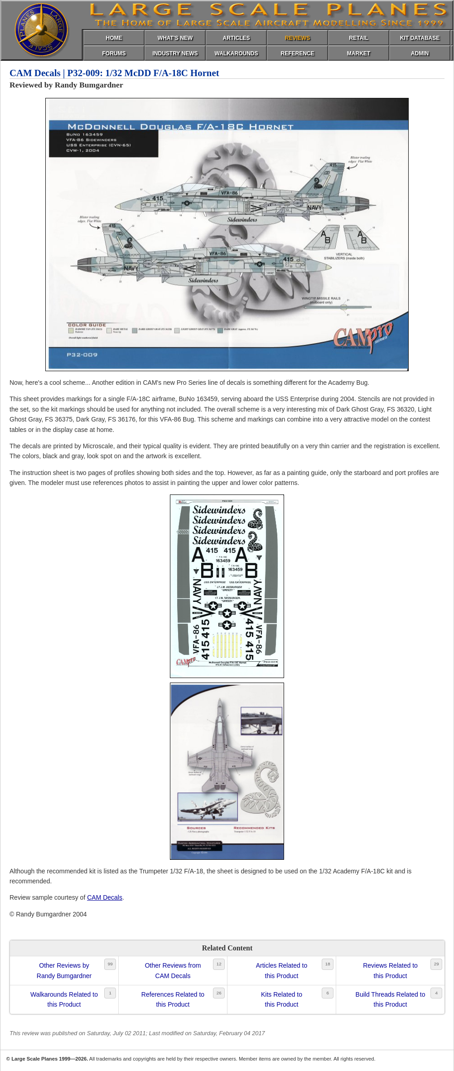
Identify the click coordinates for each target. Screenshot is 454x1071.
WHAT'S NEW (175, 38)
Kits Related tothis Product (281, 999)
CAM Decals (104, 897)
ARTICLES (236, 38)
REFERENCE (297, 53)
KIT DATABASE (420, 38)
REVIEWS (297, 38)
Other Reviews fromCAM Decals (173, 970)
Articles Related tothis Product (282, 970)
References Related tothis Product (172, 999)
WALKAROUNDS (236, 53)
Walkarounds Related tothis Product (64, 999)
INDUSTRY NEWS (175, 53)
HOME (114, 38)
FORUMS (114, 53)
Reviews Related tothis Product (390, 970)
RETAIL (358, 38)
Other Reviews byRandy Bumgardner (64, 970)
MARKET (358, 53)
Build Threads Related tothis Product (390, 999)
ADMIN (420, 53)
